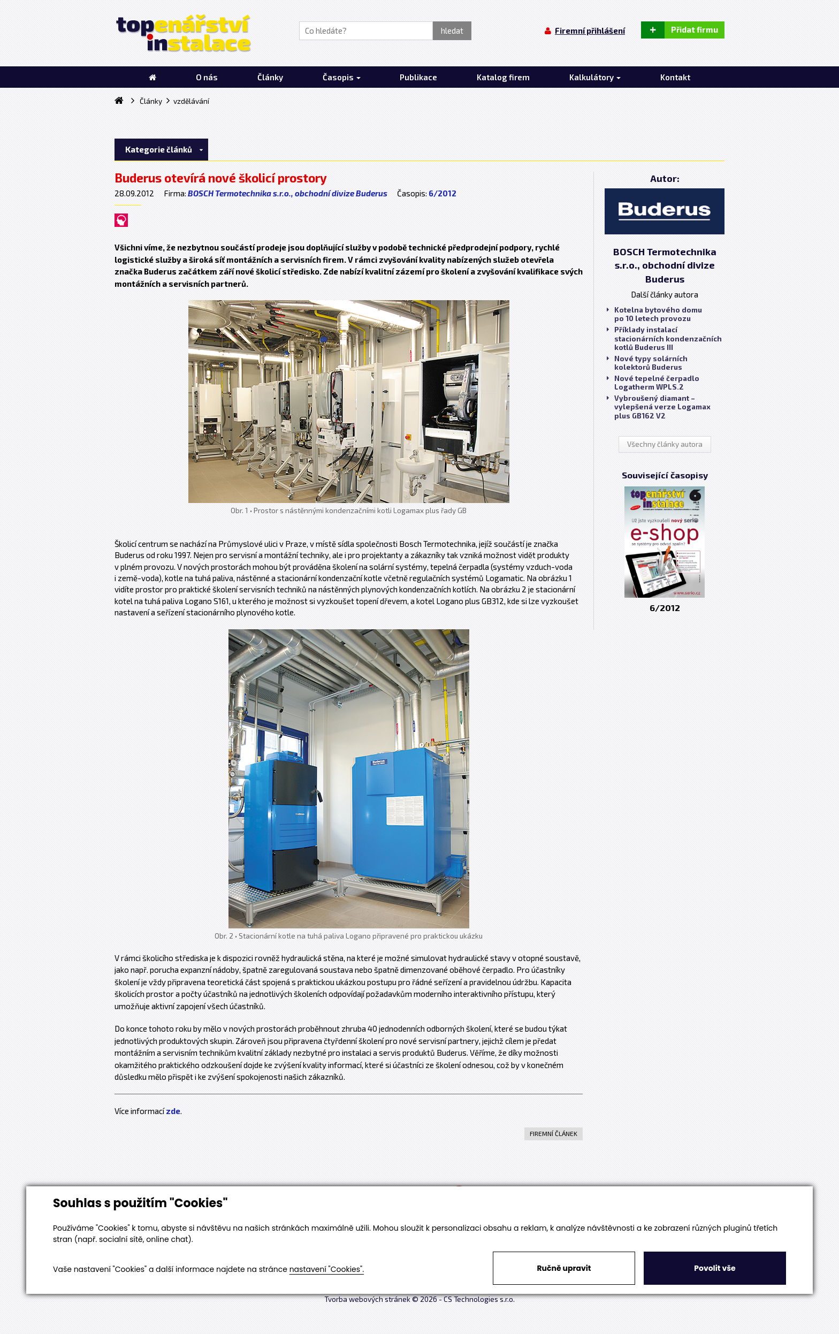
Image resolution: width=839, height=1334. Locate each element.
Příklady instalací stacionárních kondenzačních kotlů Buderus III (664, 338)
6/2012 (442, 193)
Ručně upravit (564, 1268)
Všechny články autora (665, 444)
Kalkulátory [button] (595, 77)
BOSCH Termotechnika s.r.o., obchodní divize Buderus (287, 193)
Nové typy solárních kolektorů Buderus (647, 362)
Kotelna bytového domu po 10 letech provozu (654, 314)
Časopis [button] (342, 77)
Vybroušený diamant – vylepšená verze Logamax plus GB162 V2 (659, 407)
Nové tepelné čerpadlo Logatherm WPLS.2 (653, 382)
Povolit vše (714, 1268)
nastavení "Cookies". (326, 1269)
